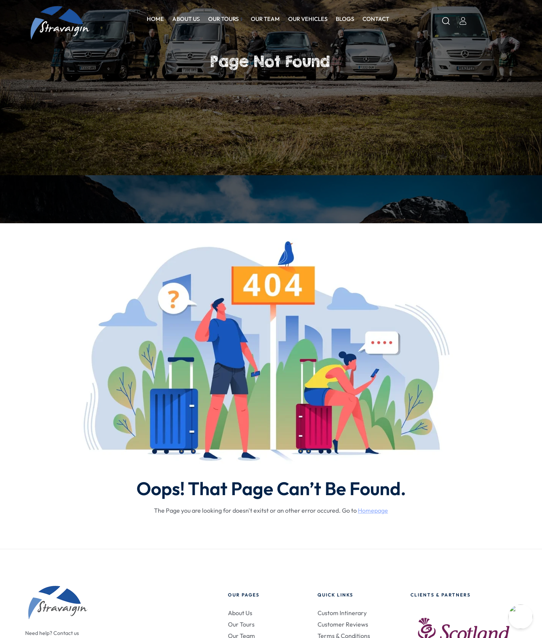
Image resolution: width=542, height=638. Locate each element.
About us (186, 18)
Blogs (345, 18)
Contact (375, 18)
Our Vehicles (307, 18)
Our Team (265, 18)
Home (155, 18)
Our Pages (244, 595)
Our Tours (225, 18)
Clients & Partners (441, 595)
